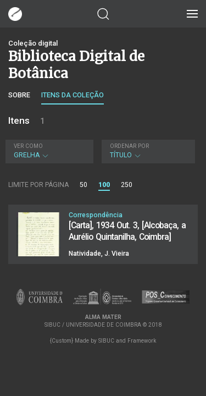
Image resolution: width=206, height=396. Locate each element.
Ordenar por (129, 146)
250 (126, 185)
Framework (141, 341)
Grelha (48, 151)
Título (147, 151)
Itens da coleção (72, 95)
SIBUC (106, 341)
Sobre (19, 95)
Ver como (28, 146)
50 (83, 185)
